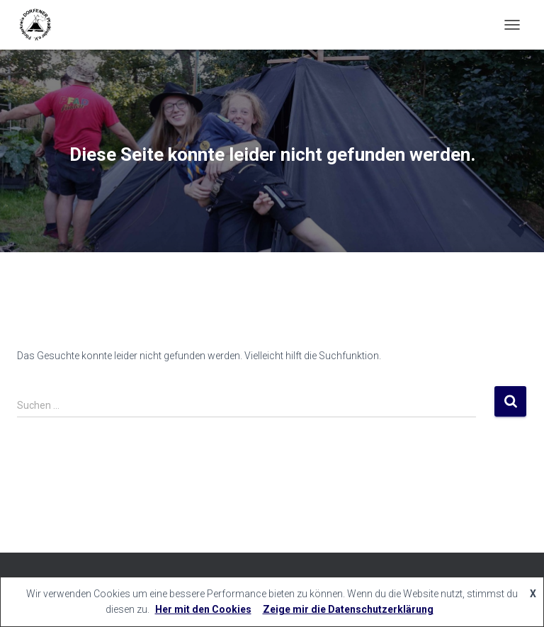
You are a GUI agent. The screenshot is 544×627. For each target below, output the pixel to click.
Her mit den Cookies (203, 609)
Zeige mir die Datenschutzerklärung (348, 609)
